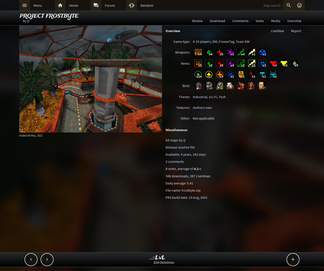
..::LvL (157, 258)
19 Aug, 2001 (198, 197)
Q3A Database (164, 262)
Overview (294, 21)
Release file (180, 147)
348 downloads (177, 176)
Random (147, 5)
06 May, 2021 (34, 135)
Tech (222, 97)
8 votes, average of (183, 168)
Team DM (243, 41)
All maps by (175, 140)
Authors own (202, 107)
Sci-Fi (213, 97)
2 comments (175, 161)
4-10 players (202, 41)
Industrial (200, 97)
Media (275, 21)
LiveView (277, 31)
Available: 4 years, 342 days (186, 154)
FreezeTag (226, 41)
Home (73, 5)
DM (214, 41)
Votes (260, 21)
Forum (110, 5)
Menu (37, 5)
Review (197, 21)
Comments (240, 21)
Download (217, 21)
